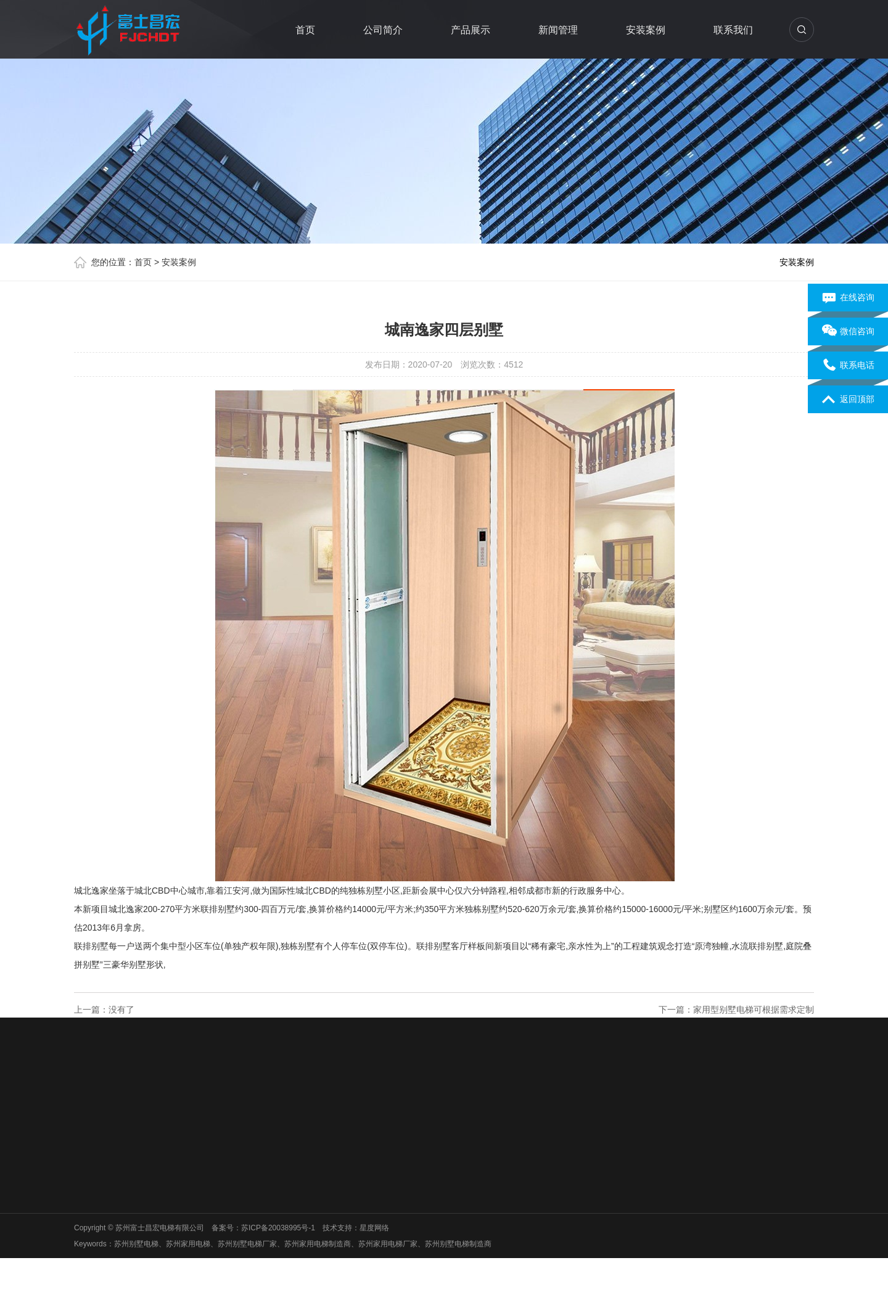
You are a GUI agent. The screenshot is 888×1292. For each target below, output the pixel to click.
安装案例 (646, 30)
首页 (306, 30)
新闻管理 (558, 30)
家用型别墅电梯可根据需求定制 (753, 1009)
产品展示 (471, 30)
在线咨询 (848, 297)
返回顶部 (848, 399)
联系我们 (734, 30)
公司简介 (383, 30)
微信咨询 (848, 331)
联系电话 (848, 365)
